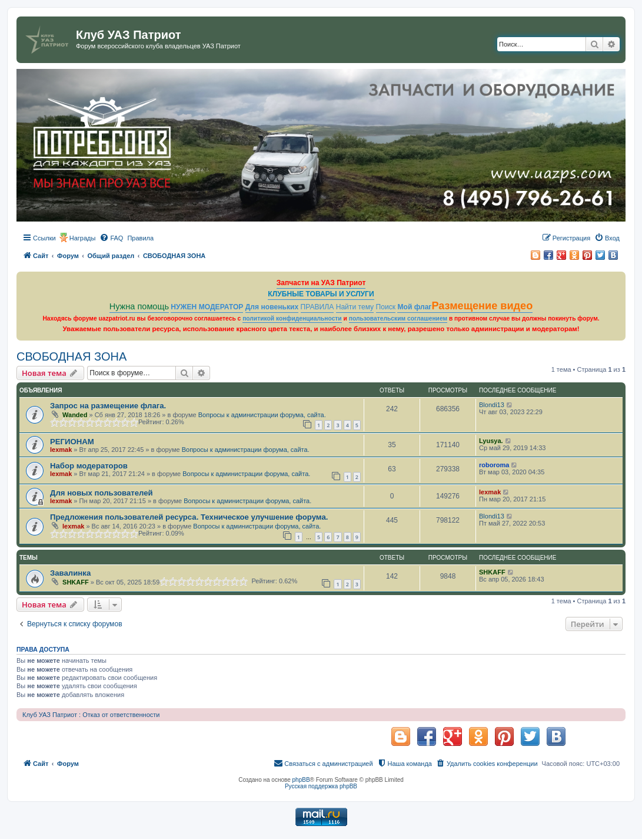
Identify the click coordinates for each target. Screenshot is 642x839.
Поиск (386, 307)
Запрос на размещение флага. (108, 405)
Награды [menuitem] (82, 238)
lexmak (61, 449)
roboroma (494, 464)
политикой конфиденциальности (292, 318)
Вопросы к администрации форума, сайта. (262, 414)
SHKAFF (75, 582)
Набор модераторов (89, 465)
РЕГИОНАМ (72, 441)
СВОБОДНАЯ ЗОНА (71, 356)
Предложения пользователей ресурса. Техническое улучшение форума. (189, 517)
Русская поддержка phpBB (321, 786)
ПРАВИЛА (317, 307)
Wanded (74, 414)
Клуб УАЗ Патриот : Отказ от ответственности (90, 714)
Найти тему (355, 307)
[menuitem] (111, 238)
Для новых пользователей (101, 492)
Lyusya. (491, 440)
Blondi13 (491, 404)
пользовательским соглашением (398, 318)
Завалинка (70, 573)
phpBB (301, 780)
